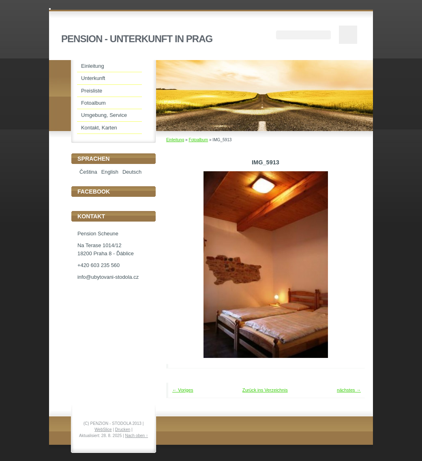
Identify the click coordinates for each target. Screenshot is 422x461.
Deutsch (131, 172)
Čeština (88, 172)
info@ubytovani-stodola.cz (108, 277)
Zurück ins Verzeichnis (265, 390)
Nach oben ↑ (136, 435)
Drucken (123, 429)
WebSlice (102, 429)
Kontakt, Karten (99, 128)
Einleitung (175, 140)
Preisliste (91, 91)
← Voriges (182, 390)
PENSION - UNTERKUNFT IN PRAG (136, 38)
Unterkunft (93, 78)
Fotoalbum (198, 140)
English (109, 172)
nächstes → (349, 390)
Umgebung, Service (104, 115)
